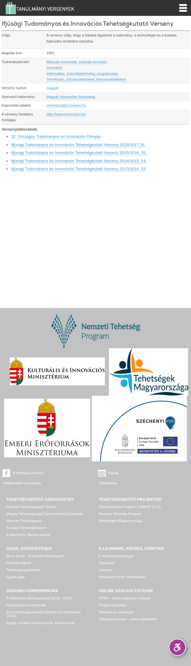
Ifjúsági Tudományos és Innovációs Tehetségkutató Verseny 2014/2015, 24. (79, 161)
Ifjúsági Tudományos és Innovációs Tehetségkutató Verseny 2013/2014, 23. (79, 168)
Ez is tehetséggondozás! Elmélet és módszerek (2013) (43, 614)
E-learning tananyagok (116, 556)
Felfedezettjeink (18, 563)
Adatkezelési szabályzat (22, 483)
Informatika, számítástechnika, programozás (82, 73)
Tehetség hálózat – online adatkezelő (128, 619)
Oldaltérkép (108, 483)
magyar (53, 88)
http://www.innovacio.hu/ (66, 114)
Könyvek (105, 570)
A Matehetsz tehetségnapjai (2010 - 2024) (39, 598)
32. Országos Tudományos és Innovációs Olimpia (55, 136)
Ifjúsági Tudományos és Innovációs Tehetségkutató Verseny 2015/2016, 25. (79, 152)
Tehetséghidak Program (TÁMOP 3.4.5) (130, 507)
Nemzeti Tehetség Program (120, 514)
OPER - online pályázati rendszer (125, 598)
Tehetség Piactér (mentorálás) (122, 577)
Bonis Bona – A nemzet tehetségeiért (35, 556)
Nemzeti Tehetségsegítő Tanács (31, 507)
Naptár (113, 473)
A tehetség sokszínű (28, 473)
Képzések (106, 563)
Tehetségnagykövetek (23, 570)
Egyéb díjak (15, 577)
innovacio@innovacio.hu (66, 105)
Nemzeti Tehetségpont (23, 521)
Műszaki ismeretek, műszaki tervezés (77, 62)
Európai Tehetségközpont (26, 528)
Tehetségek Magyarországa (120, 521)
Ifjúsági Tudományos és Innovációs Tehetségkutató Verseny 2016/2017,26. (78, 144)
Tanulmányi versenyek (116, 612)
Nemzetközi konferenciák (26, 605)
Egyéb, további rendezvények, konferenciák (40, 623)
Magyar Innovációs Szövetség (71, 97)
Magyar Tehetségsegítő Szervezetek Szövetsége (44, 514)
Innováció (54, 67)
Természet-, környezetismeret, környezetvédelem (86, 79)
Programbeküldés (113, 605)
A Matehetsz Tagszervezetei (28, 535)
